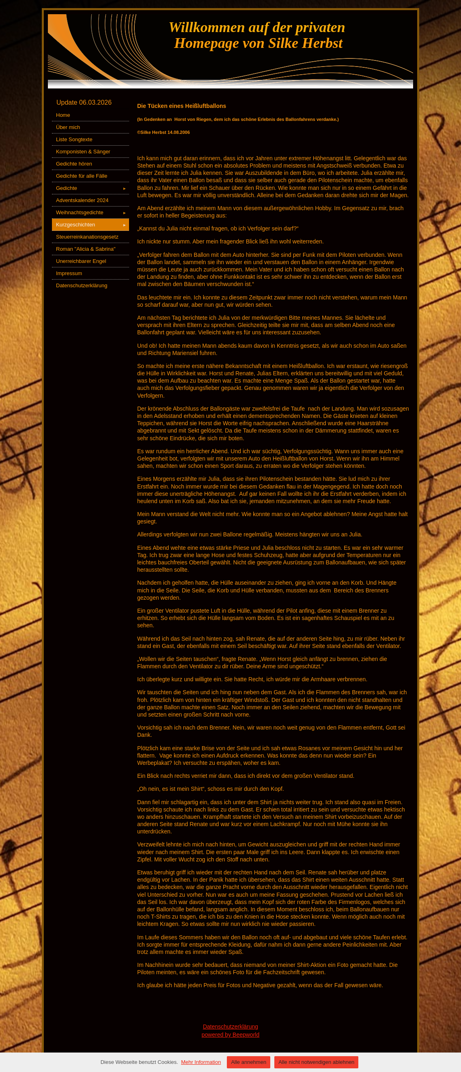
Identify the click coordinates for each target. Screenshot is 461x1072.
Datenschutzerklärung (81, 285)
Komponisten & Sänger (83, 152)
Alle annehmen (248, 1062)
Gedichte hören (74, 164)
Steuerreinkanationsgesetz (87, 237)
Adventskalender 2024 (82, 200)
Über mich (68, 127)
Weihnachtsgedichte (92, 212)
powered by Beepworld (230, 1034)
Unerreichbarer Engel (81, 261)
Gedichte (92, 188)
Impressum (69, 273)
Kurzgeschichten (92, 225)
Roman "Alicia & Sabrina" (86, 249)
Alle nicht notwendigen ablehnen (316, 1062)
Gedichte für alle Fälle (81, 176)
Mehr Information (201, 1062)
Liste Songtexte (74, 139)
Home (63, 115)
